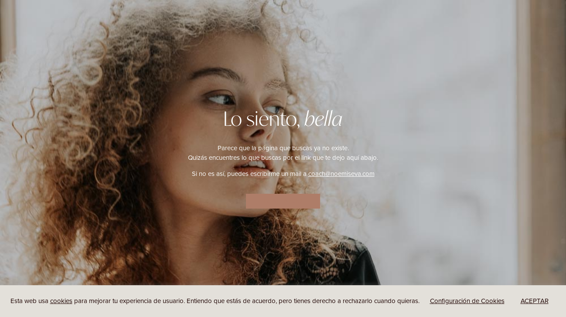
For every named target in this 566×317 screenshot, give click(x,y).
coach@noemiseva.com (341, 174)
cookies (61, 301)
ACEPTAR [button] (535, 301)
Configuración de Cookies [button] (467, 301)
